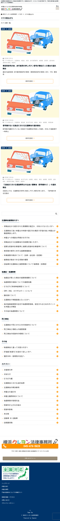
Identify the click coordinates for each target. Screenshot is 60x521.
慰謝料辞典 (8, 409)
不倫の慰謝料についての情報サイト (12, 492)
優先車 (23, 122)
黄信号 (23, 181)
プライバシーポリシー (8, 503)
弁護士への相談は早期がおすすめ (17, 238)
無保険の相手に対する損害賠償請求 (17, 251)
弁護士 (23, 60)
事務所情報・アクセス (8, 497)
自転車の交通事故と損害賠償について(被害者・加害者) (26, 264)
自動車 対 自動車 (6, 29)
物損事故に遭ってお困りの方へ (16, 347)
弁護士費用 (5, 489)
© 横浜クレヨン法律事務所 (30, 515)
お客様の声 (8, 370)
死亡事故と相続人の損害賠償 (15, 329)
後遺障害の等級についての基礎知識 (17, 282)
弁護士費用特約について (13, 396)
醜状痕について (10, 295)
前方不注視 (29, 122)
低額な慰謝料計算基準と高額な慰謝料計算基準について (26, 246)
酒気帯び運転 (6, 62)
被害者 (41, 60)
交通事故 (17, 60)
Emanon (34, 518)
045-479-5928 (32, 446)
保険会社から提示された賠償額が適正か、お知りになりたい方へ (29, 226)
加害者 (31, 179)
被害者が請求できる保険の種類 (16, 260)
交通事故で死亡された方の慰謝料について (20, 325)
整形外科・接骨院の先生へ (14, 356)
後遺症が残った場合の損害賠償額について (20, 278)
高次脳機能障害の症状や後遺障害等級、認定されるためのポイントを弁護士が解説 (29, 305)
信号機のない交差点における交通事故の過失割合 (21, 125)
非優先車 (50, 122)
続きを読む (30, 81)
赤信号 (46, 60)
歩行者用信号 (34, 60)
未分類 (6, 414)
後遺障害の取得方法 (11, 401)
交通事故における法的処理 (14, 383)
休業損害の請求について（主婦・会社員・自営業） (23, 255)
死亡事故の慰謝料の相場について (17, 334)
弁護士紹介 (5, 486)
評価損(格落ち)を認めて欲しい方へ (18, 352)
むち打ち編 (8, 379)
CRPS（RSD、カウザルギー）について (18, 291)
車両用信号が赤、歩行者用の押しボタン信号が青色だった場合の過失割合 (29, 67)
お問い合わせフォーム (30, 458)
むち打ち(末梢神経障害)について (17, 286)
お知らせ (7, 374)
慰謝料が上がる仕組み (12, 405)
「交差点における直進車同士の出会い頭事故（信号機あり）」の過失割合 (29, 186)
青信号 (14, 62)
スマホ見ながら (8, 60)
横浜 (27, 60)
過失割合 (52, 60)
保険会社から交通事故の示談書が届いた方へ (21, 242)
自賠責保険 (8, 423)
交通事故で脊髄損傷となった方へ (17, 300)
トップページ (5, 483)
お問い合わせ (5, 500)
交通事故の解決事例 (11, 387)
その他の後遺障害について (14, 311)
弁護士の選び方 (10, 392)
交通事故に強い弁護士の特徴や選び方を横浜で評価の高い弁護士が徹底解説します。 (29, 232)
